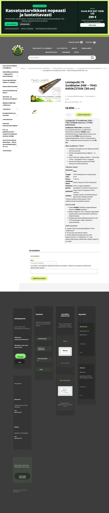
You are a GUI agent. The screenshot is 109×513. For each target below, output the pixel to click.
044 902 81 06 (18, 438)
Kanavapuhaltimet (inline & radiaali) (9, 81)
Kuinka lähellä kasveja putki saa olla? (79, 235)
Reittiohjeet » (83, 344)
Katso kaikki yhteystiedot (22, 476)
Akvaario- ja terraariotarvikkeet (10, 98)
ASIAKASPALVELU (51, 52)
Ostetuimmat (7, 119)
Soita (19, 362)
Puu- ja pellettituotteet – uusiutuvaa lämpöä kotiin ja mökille (10, 133)
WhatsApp (20, 357)
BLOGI (76, 52)
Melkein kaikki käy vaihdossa (9, 104)
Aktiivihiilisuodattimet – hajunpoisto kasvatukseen (10, 74)
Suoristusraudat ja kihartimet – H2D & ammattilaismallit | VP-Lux (9, 143)
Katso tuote (92, 25)
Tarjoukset (6, 109)
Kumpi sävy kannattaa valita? (77, 233)
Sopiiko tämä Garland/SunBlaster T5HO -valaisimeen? (80, 230)
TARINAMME (66, 52)
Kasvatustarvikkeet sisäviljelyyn (10, 67)
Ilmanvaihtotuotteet (10, 87)
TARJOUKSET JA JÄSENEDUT (42, 48)
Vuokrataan (7, 151)
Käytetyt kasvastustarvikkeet (10, 125)
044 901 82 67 (18, 347)
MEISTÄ (74, 48)
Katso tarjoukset (11, 24)
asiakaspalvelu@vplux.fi (21, 339)
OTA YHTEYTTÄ (62, 48)
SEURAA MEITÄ (86, 48)
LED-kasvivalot (24, 24)
